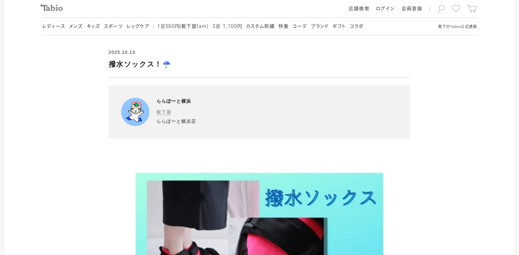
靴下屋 (163, 112)
